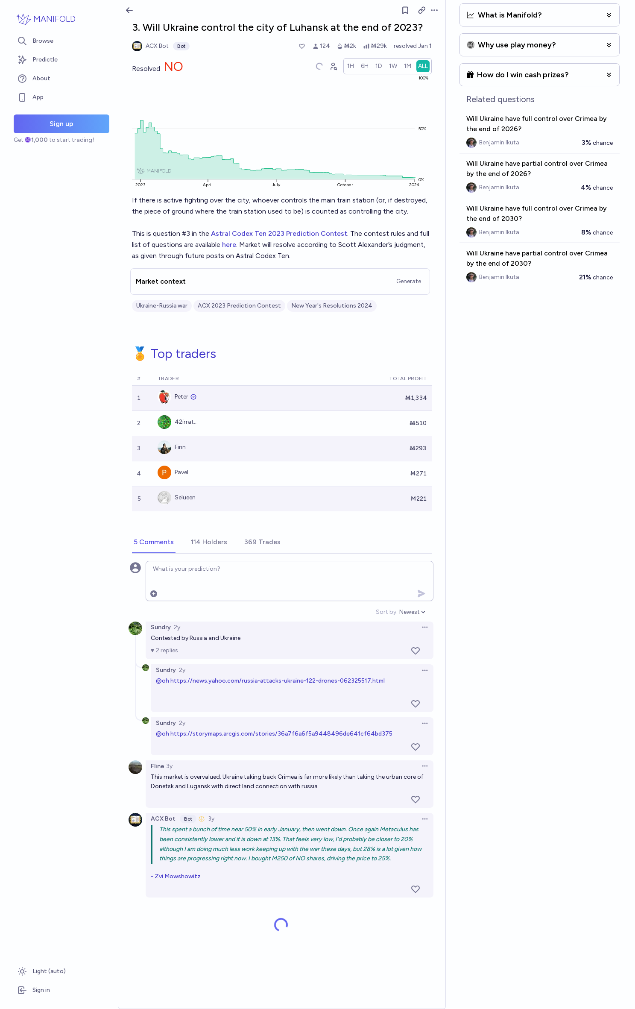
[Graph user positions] (333, 66)
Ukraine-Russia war (161, 305)
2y (177, 627)
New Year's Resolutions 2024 (331, 305)
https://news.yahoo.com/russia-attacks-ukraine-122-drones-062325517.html (277, 680)
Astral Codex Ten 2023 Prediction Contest (279, 233)
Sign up (61, 124)
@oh (162, 680)
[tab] (154, 542)
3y (169, 766)
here (229, 245)
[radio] (350, 66)
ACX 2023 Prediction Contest (239, 305)
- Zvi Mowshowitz (176, 876)
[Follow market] (405, 10)
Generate (408, 281)
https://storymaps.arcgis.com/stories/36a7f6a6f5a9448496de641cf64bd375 (281, 733)
